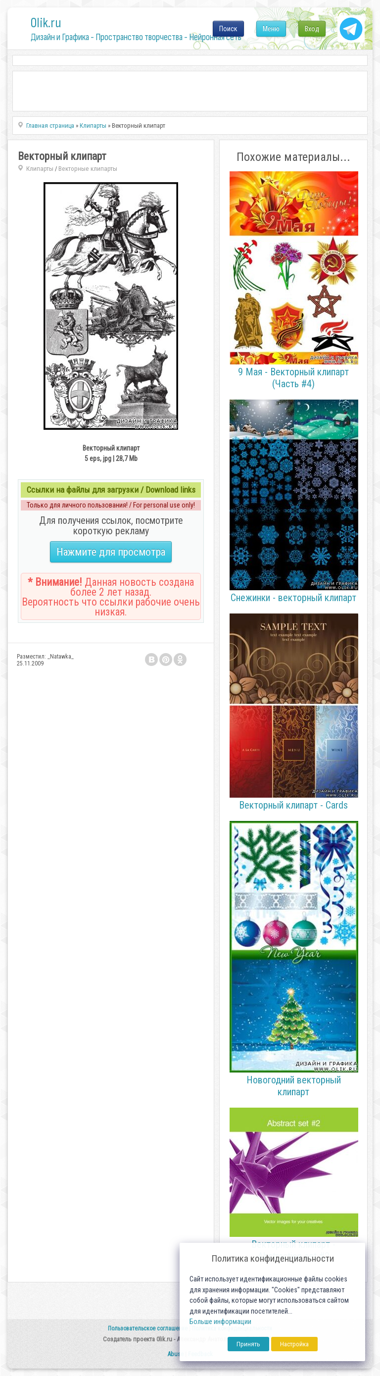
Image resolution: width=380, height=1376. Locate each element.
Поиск (228, 29)
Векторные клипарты (87, 168)
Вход (312, 29)
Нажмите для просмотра (110, 552)
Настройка (294, 1344)
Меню (271, 29)
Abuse (175, 1354)
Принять (248, 1344)
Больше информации (220, 1322)
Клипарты (39, 168)
